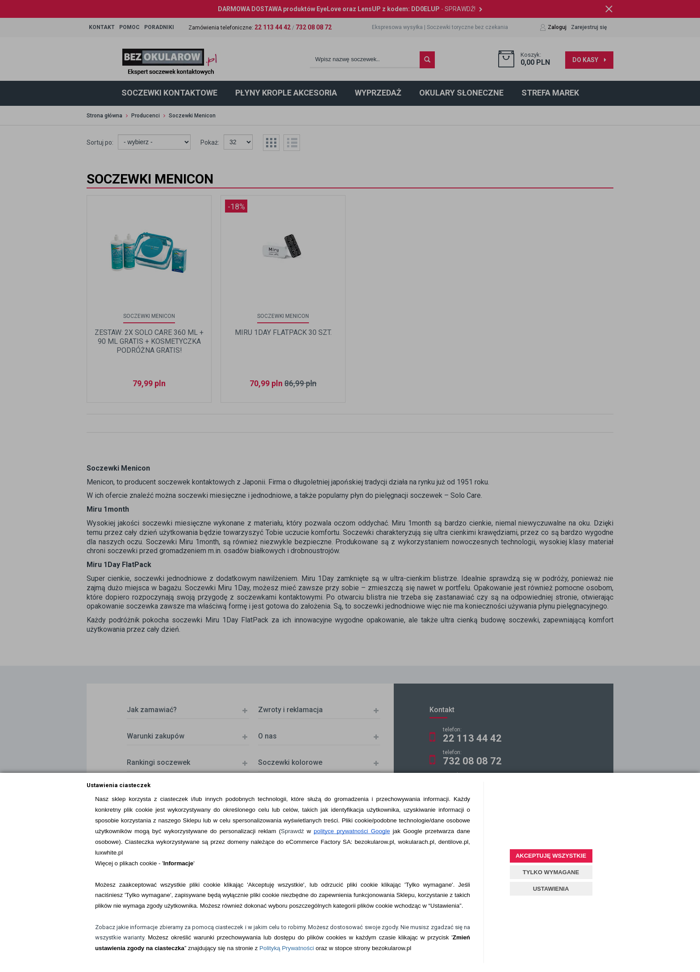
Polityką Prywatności (286, 948)
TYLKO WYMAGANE (551, 872)
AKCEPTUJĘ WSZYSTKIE (551, 855)
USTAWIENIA (551, 888)
